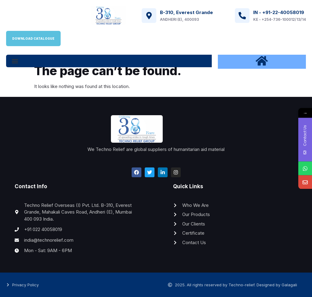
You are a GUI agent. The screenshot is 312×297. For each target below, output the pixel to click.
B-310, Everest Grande (186, 12)
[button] (15, 61)
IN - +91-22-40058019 (278, 12)
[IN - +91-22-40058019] (242, 15)
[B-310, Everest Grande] (149, 15)
